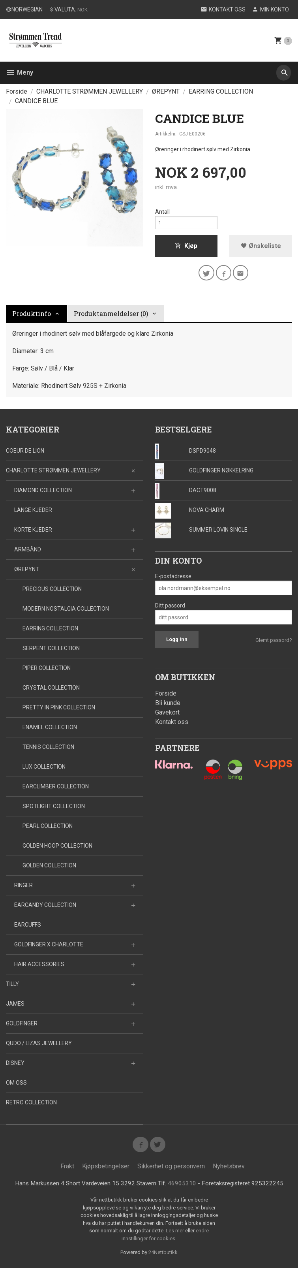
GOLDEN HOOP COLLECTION (57, 850)
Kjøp (186, 248)
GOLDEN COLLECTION (49, 870)
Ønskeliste (261, 248)
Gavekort (167, 716)
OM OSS (16, 1087)
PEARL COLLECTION (47, 830)
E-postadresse (173, 580)
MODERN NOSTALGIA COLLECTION (65, 613)
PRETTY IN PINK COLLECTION (58, 712)
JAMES (15, 1008)
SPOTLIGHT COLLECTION (53, 810)
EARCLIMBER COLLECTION (55, 791)
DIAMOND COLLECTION (43, 494)
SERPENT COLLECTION (51, 652)
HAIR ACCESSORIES (39, 968)
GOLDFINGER (21, 1028)
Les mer (175, 1237)
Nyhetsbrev (229, 1172)
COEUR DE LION (25, 455)
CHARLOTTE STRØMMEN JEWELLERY (53, 475)
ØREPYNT (26, 573)
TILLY (12, 988)
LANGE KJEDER (33, 514)
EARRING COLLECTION (50, 633)
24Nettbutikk (163, 1259)
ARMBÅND (27, 554)
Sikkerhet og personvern (171, 1172)
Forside (16, 91)
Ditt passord (170, 610)
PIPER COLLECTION (46, 672)
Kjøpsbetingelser (105, 1172)
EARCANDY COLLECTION (45, 909)
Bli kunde (167, 707)
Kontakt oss (171, 726)
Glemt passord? (273, 644)
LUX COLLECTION (44, 771)
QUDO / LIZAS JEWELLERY (39, 1047)
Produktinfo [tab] (31, 318)
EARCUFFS (27, 929)
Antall (162, 212)
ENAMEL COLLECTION (49, 731)
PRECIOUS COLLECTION (52, 593)
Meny (19, 72)
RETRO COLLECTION (31, 1107)
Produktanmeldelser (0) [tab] (111, 318)
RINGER (23, 889)
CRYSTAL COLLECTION (51, 692)
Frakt (67, 1172)
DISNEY (15, 1067)
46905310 (183, 1190)
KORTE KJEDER (33, 534)
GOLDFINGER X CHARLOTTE (48, 949)
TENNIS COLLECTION (48, 751)
